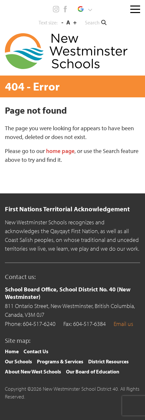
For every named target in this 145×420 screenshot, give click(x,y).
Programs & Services (60, 361)
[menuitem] (12, 351)
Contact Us (36, 351)
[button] (84, 9)
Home (12, 351)
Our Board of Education (92, 371)
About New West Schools (33, 371)
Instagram (56, 9)
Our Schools (18, 361)
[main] (72, 144)
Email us (123, 324)
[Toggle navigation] (135, 7)
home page (60, 151)
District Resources (108, 361)
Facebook (65, 9)
